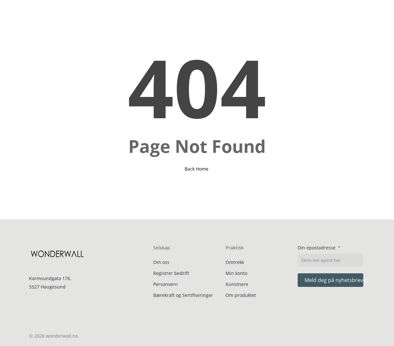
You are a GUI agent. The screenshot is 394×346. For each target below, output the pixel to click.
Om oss (161, 262)
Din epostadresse (316, 248)
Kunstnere (237, 284)
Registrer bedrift (171, 273)
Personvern (165, 284)
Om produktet (241, 295)
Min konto (236, 273)
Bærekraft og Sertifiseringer (183, 295)
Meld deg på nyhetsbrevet (333, 280)
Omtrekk (235, 262)
